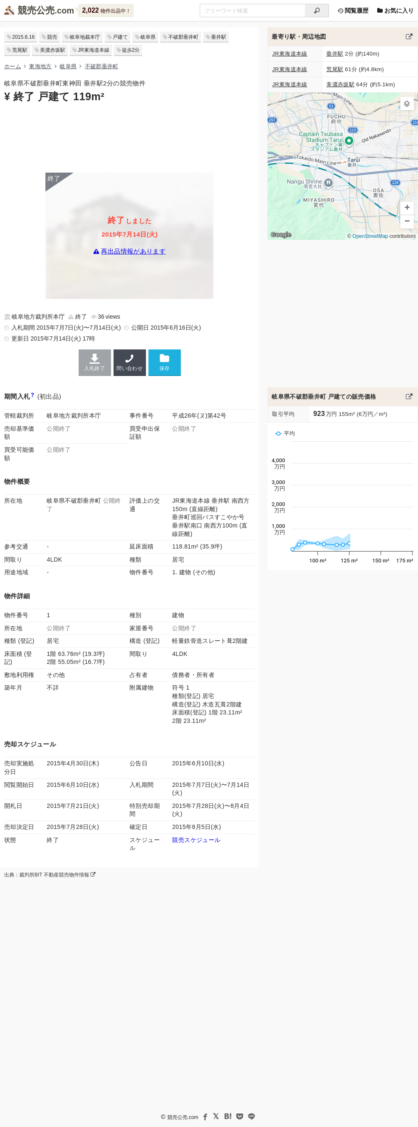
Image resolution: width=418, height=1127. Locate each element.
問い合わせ (130, 362)
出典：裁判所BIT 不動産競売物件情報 (49, 875)
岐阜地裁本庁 (85, 37)
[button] (407, 103)
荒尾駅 (19, 50)
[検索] (317, 10)
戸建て (120, 37)
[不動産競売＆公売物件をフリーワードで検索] (252, 10)
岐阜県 (148, 37)
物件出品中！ (106, 10)
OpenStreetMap (370, 236)
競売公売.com (182, 1117)
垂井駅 (218, 37)
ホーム (12, 66)
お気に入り (395, 10)
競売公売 (36, 10)
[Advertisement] (129, 137)
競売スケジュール (196, 840)
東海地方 (40, 66)
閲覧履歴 (352, 10)
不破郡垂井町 (183, 37)
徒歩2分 (131, 50)
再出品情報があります (133, 251)
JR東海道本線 (93, 50)
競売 (52, 37)
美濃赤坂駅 (52, 50)
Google (281, 234)
